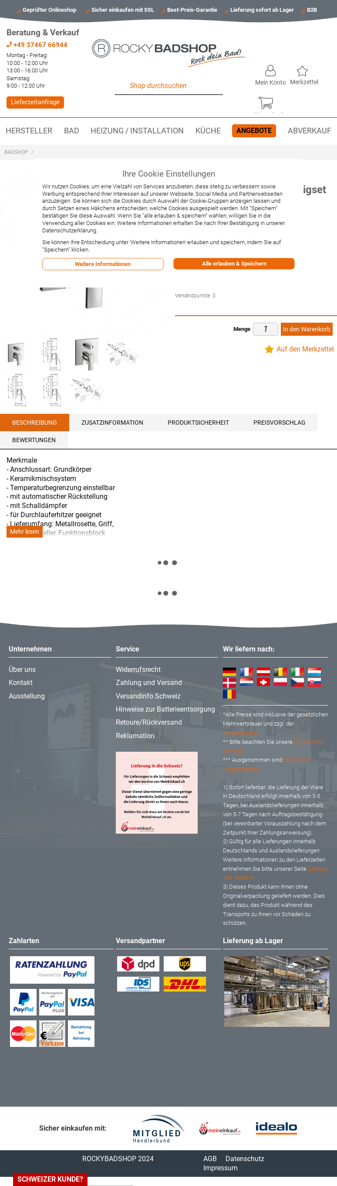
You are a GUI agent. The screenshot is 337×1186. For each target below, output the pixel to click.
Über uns (22, 669)
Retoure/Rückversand (149, 722)
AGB (210, 1159)
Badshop (16, 152)
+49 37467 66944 (37, 45)
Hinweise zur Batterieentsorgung (165, 709)
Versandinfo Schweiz (148, 696)
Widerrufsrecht (138, 669)
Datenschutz (245, 1159)
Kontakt (21, 682)
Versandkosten (241, 732)
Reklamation (135, 736)
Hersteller (29, 130)
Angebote (254, 130)
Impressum (220, 1168)
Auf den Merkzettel (305, 349)
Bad (71, 130)
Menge (241, 329)
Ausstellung (27, 696)
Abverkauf (309, 130)
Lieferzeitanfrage (35, 102)
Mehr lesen (24, 531)
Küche (208, 130)
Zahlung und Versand (149, 682)
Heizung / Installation (137, 130)
